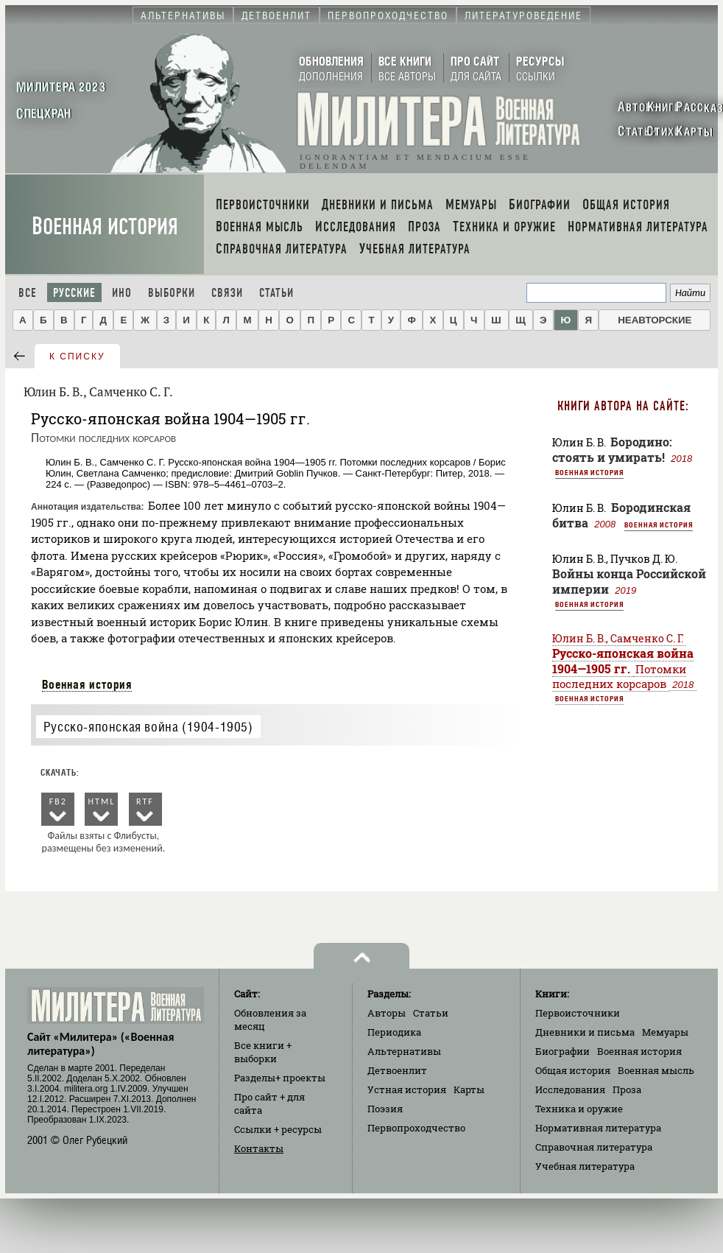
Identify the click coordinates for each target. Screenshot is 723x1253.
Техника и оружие (579, 1108)
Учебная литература (585, 1166)
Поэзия (385, 1108)
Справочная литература (593, 1147)
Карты (469, 1089)
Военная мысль (656, 1070)
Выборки (171, 293)
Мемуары (665, 1032)
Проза (627, 1089)
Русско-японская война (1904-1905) (148, 726)
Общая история (572, 1070)
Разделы (279, 1077)
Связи (227, 293)
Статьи (276, 293)
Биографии (562, 1051)
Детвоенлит (397, 1070)
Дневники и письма (585, 1032)
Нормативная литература (598, 1127)
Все (27, 293)
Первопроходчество (416, 1127)
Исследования (570, 1089)
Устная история (406, 1089)
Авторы (386, 1012)
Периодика (394, 1032)
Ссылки (278, 1129)
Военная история (105, 226)
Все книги (263, 1052)
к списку (77, 356)
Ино (122, 293)
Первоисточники (577, 1012)
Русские (74, 293)
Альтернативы (404, 1051)
